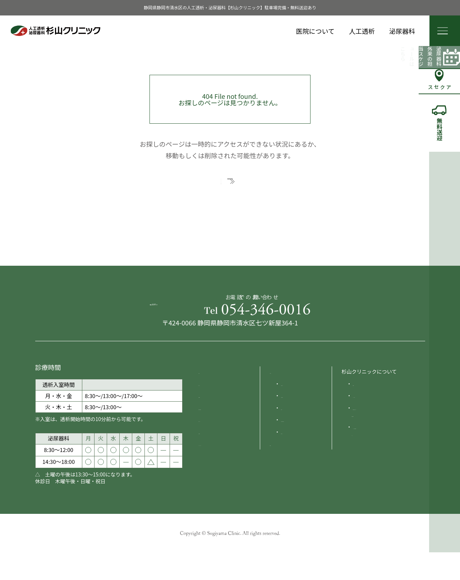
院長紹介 (363, 412)
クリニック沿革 (370, 424)
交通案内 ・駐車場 (219, 436)
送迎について (214, 449)
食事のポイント (298, 461)
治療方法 (291, 436)
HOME (206, 400)
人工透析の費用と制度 (306, 449)
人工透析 (362, 31)
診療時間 (209, 424)
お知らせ (209, 412)
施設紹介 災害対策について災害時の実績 (383, 440)
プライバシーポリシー (224, 473)
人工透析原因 (296, 424)
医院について (315, 31)
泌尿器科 (402, 31)
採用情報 (209, 461)
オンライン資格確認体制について (382, 459)
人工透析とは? (297, 412)
